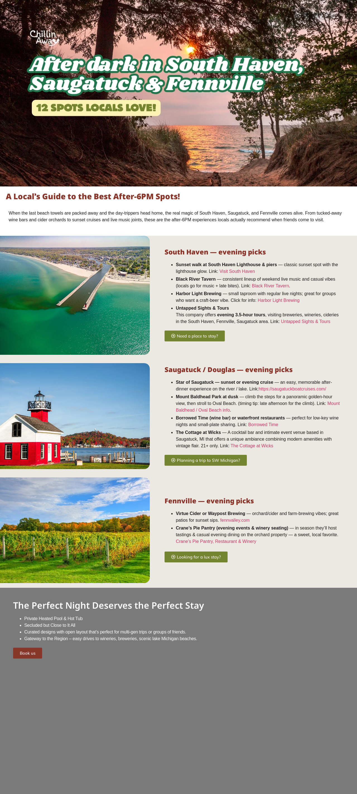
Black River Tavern (270, 285)
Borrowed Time (263, 424)
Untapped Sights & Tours (306, 321)
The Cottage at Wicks (252, 445)
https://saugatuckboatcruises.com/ (292, 389)
